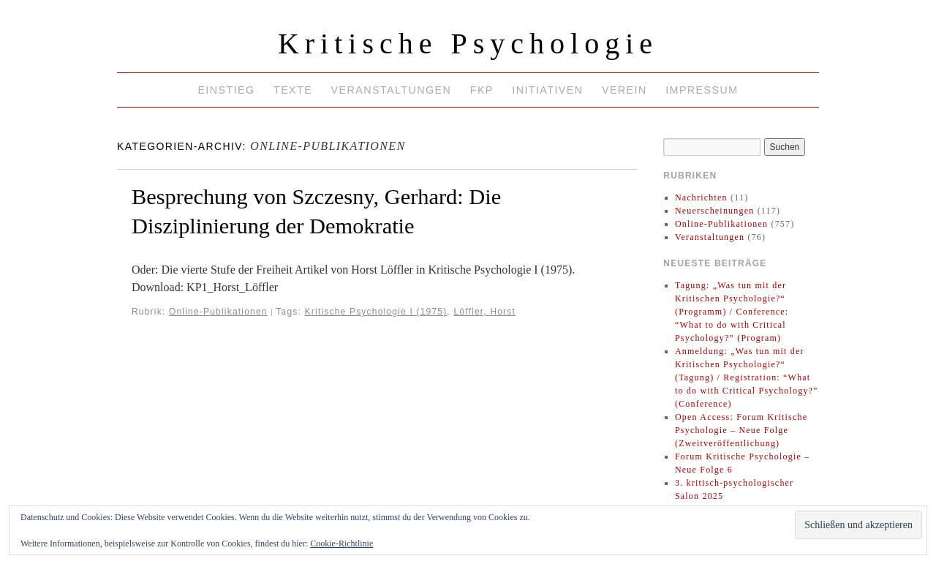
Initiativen (547, 90)
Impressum (701, 90)
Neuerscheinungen (715, 211)
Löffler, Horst (484, 312)
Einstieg (225, 90)
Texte (292, 90)
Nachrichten (701, 197)
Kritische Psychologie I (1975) (376, 312)
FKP (482, 90)
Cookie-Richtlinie (341, 543)
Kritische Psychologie (468, 43)
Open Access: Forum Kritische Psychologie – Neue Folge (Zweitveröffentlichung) (741, 430)
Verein (624, 90)
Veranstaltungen (391, 90)
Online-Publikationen (218, 312)
